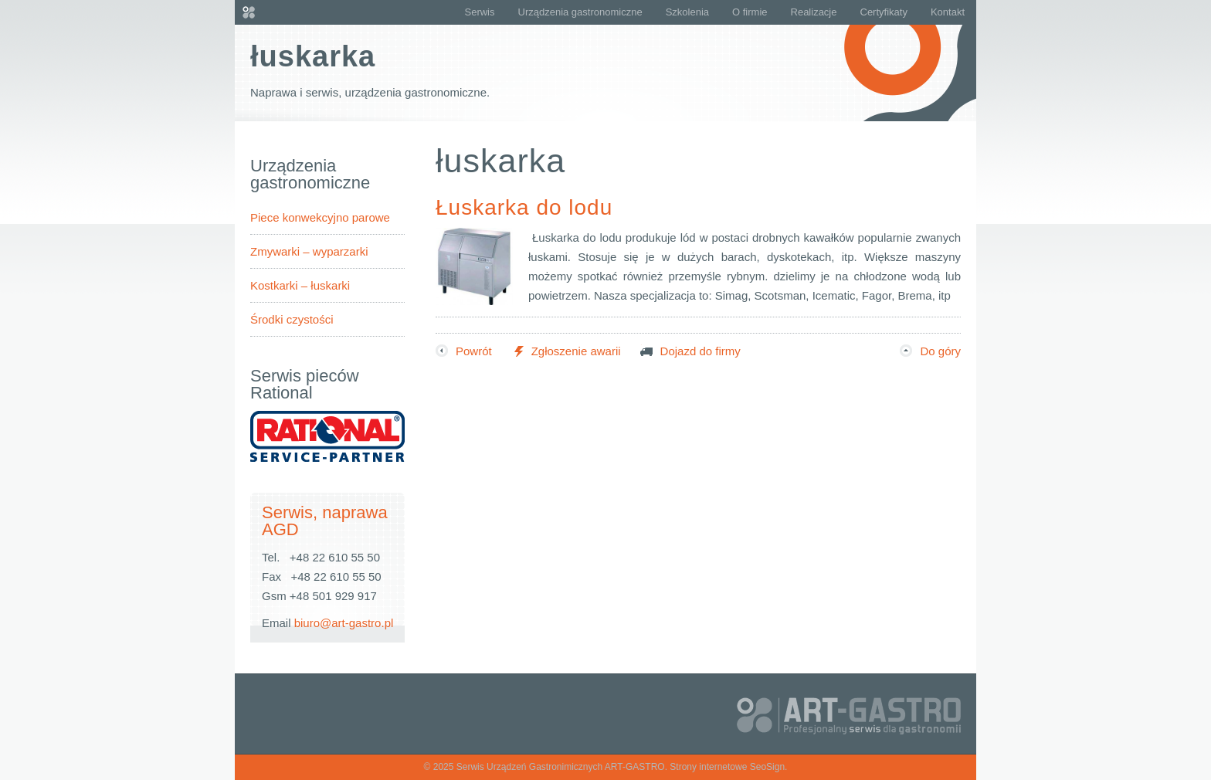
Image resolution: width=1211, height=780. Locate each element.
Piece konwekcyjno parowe (320, 217)
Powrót (464, 351)
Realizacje (814, 12)
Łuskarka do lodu (524, 207)
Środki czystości (292, 319)
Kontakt (948, 12)
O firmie (750, 12)
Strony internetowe (708, 766)
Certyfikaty (883, 12)
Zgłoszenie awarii (566, 351)
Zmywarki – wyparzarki (309, 251)
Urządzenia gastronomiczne (580, 12)
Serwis (479, 12)
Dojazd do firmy (690, 351)
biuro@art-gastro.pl (344, 622)
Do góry (930, 351)
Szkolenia (687, 12)
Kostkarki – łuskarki (300, 285)
